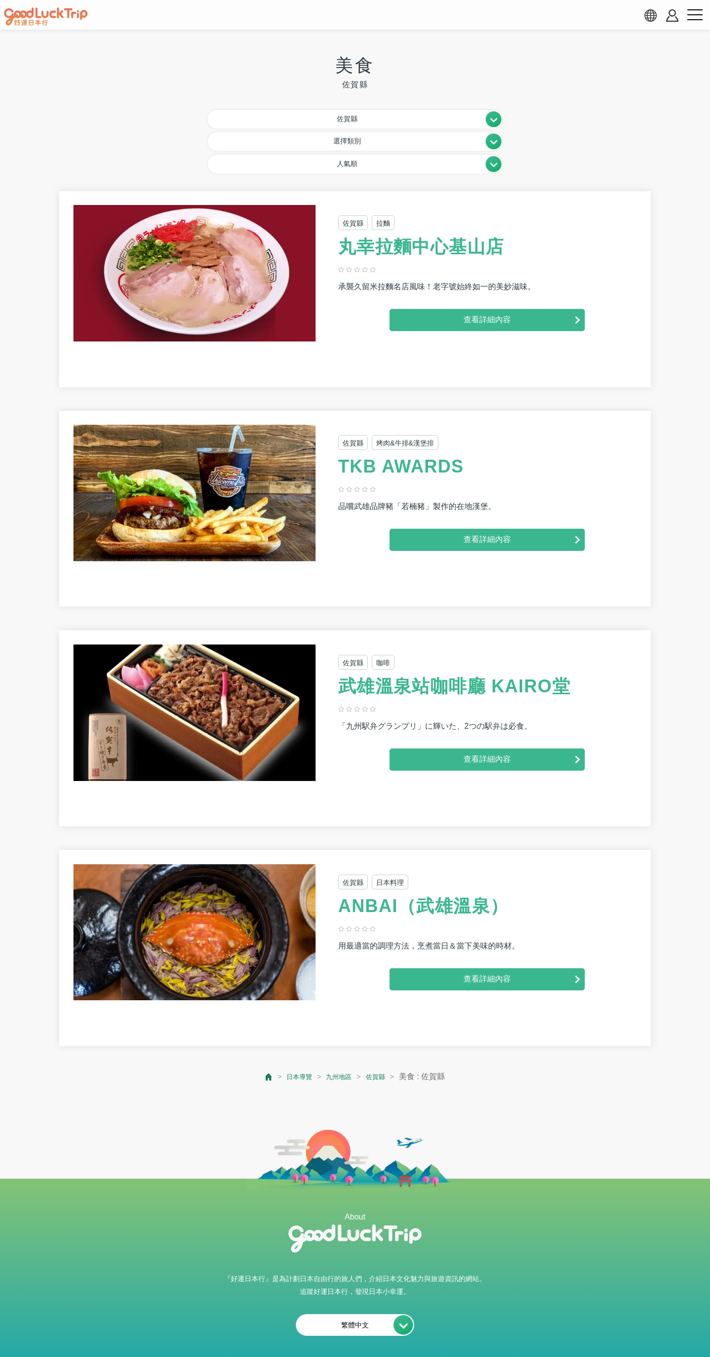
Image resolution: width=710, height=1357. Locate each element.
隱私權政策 (376, 1326)
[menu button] (694, 15)
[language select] (650, 15)
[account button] (672, 15)
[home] (46, 17)
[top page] (260, 1028)
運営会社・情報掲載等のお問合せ (474, 1326)
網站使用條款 (250, 1326)
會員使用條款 (315, 1326)
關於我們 (193, 1326)
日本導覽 (294, 1028)
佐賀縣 (381, 1028)
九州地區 (339, 1028)
